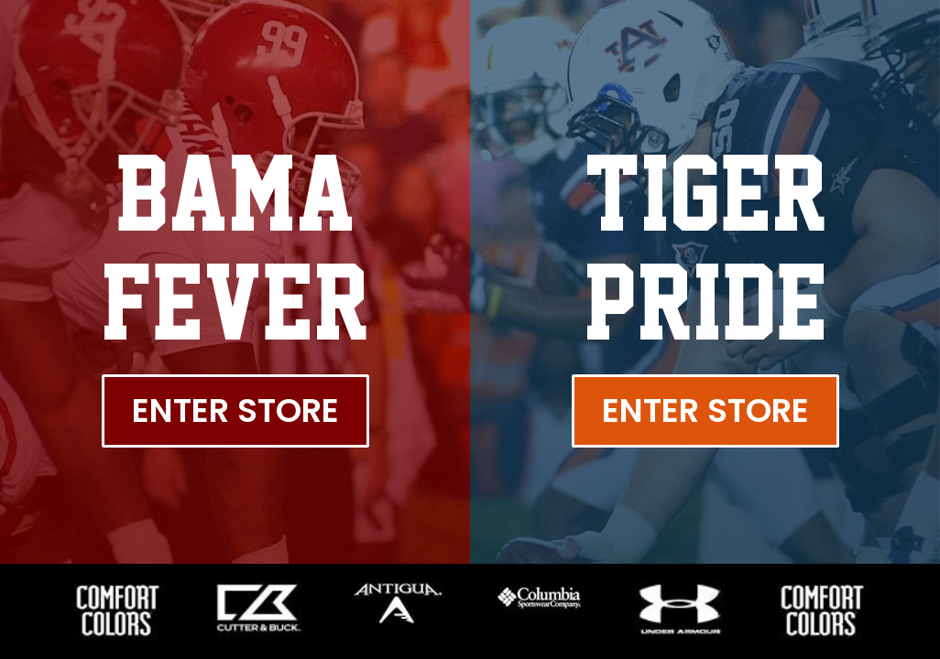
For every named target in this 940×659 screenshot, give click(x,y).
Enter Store (235, 410)
